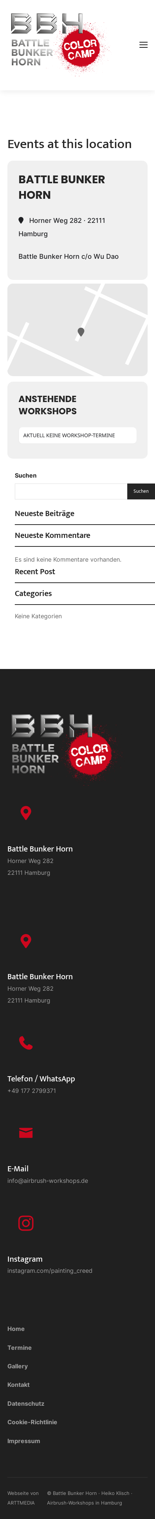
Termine (19, 1347)
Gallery (17, 1366)
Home (16, 1328)
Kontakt (18, 1384)
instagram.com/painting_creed (49, 1270)
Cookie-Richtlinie (32, 1422)
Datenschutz (25, 1403)
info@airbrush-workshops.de (47, 1180)
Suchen (26, 475)
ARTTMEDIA (21, 1503)
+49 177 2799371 (31, 1090)
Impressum (23, 1441)
